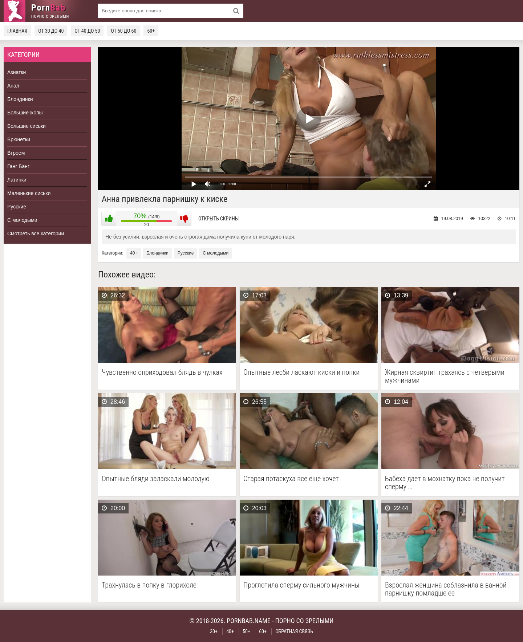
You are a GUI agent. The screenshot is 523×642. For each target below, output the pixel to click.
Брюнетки (18, 139)
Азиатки (16, 72)
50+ (246, 631)
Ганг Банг (18, 166)
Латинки (17, 180)
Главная (17, 31)
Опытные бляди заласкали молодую (156, 479)
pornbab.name (249, 621)
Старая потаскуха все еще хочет (291, 479)
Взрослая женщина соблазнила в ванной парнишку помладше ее (446, 589)
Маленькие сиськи (28, 193)
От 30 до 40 (51, 31)
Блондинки (20, 99)
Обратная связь (294, 631)
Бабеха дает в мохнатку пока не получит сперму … (445, 483)
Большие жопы (25, 112)
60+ (151, 31)
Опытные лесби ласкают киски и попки (301, 372)
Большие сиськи (26, 126)
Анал (13, 86)
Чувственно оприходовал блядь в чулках (162, 372)
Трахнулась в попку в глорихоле (149, 585)
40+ (133, 253)
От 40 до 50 (87, 31)
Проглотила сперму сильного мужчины (301, 585)
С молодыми (22, 220)
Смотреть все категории (35, 233)
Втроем (16, 153)
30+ (214, 631)
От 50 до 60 (123, 31)
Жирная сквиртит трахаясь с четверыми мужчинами (444, 376)
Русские (16, 207)
